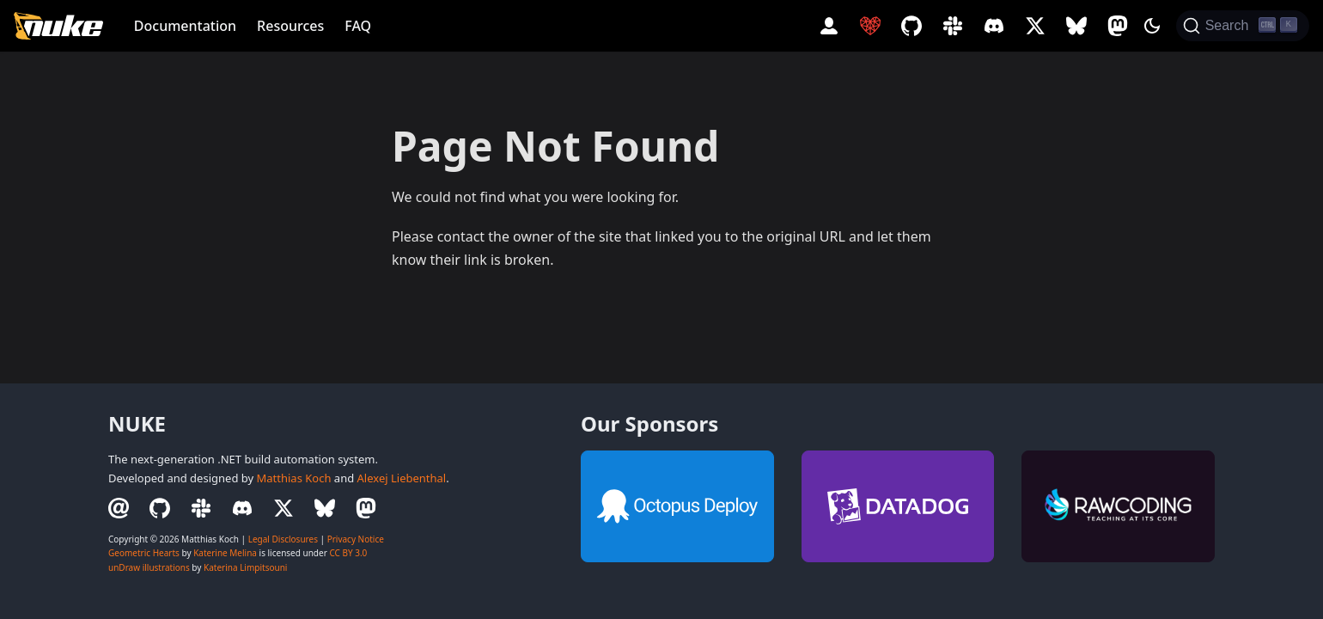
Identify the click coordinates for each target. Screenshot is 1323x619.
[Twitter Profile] (1035, 26)
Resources (290, 25)
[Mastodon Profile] (1117, 26)
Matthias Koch (294, 478)
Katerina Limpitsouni (245, 567)
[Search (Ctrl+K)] (1242, 25)
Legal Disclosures (283, 539)
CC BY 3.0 (348, 553)
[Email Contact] (123, 508)
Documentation (185, 25)
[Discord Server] (994, 26)
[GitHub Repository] (911, 26)
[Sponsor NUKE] (870, 26)
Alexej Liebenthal (402, 478)
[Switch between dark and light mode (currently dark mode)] (1152, 26)
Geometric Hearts (144, 553)
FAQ (357, 25)
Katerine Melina (225, 553)
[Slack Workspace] (952, 26)
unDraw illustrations (149, 567)
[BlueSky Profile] (1076, 26)
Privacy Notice (355, 539)
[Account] (829, 26)
